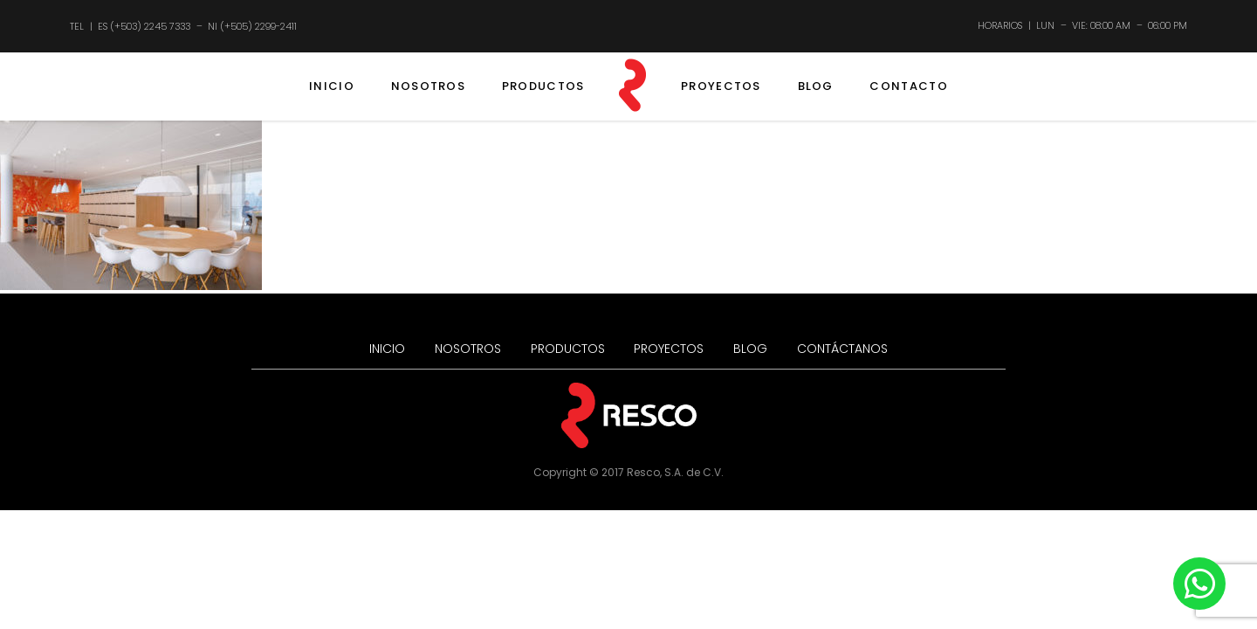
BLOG (816, 86)
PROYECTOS (721, 86)
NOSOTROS (428, 86)
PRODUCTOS (543, 86)
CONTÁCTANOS (842, 348)
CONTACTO (908, 86)
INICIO (331, 86)
